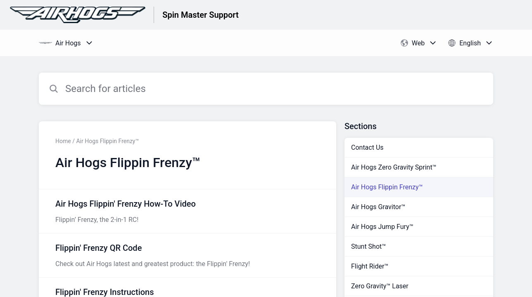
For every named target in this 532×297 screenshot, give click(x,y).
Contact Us (367, 147)
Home (63, 141)
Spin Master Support (200, 15)
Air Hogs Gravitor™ (378, 207)
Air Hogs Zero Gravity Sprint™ (394, 167)
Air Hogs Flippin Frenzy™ (387, 187)
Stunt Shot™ (368, 246)
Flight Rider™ (369, 266)
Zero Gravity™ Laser (379, 286)
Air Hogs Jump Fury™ (382, 227)
